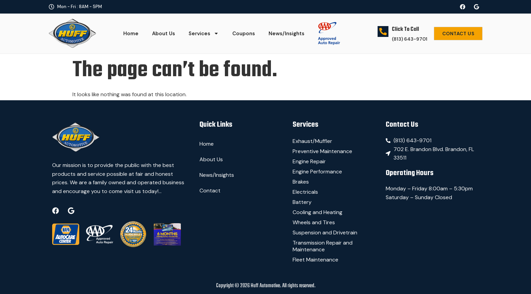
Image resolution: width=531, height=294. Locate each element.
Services (204, 33)
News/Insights (286, 33)
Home (131, 33)
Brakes (301, 181)
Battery (302, 202)
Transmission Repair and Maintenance (323, 246)
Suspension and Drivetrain (325, 232)
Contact (209, 190)
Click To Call (405, 29)
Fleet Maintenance (315, 259)
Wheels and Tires (314, 222)
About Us (163, 33)
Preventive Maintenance (322, 151)
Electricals (305, 191)
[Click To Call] (383, 28)
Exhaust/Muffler (312, 141)
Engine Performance (317, 171)
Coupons (243, 33)
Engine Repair (309, 161)
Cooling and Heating (317, 212)
